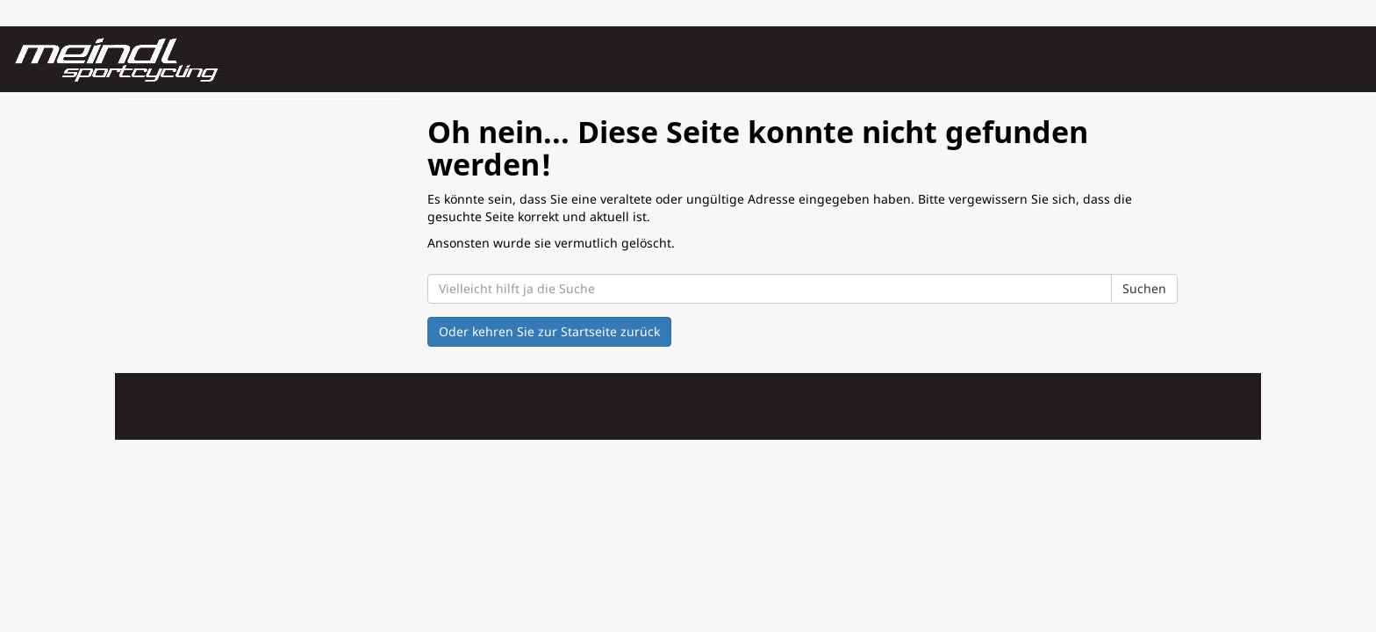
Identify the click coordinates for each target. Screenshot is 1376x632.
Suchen (1144, 288)
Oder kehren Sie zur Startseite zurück (549, 331)
